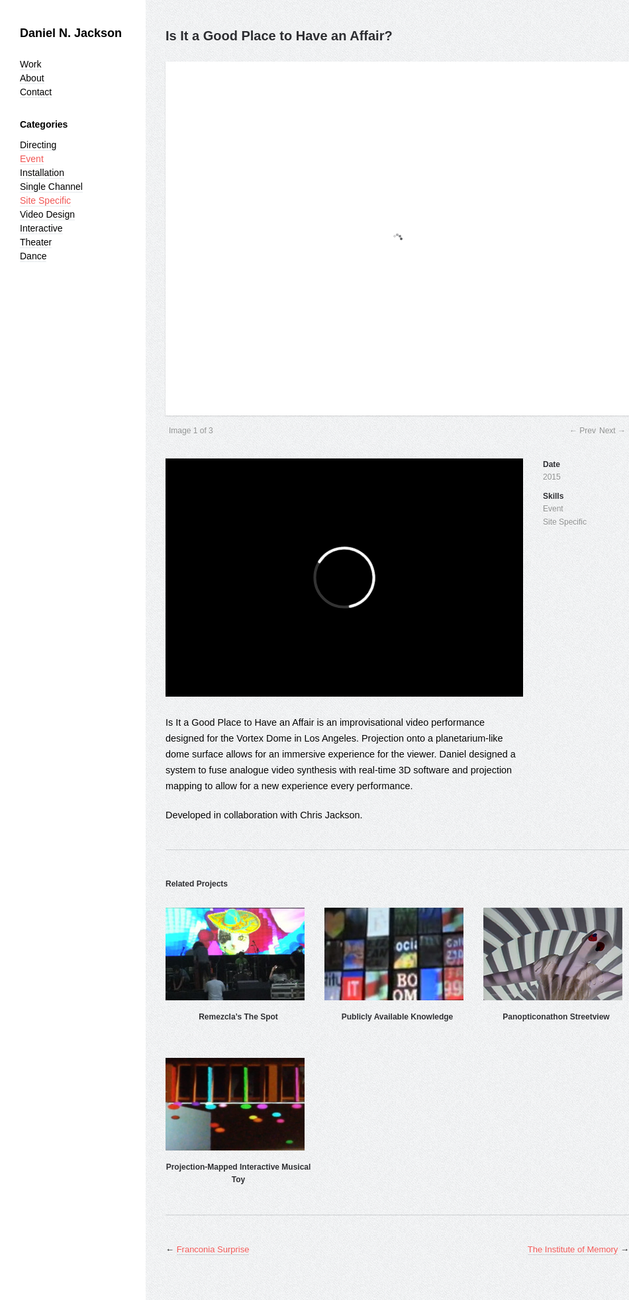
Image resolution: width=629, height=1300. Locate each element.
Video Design (47, 214)
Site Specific (45, 200)
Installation (42, 172)
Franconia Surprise (213, 1249)
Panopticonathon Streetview (556, 1016)
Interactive (41, 228)
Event (32, 158)
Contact (36, 92)
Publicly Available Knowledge (398, 1016)
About (32, 78)
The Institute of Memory (573, 1249)
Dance (33, 256)
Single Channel (51, 186)
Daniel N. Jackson (71, 33)
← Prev (582, 430)
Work (30, 64)
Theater (36, 242)
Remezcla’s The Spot (238, 1016)
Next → (612, 430)
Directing (38, 145)
